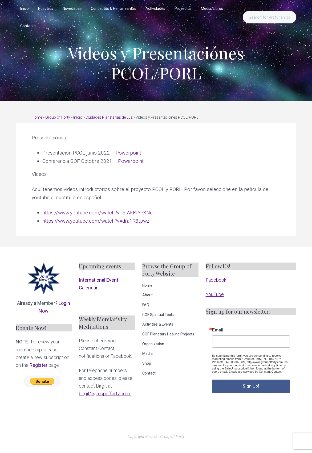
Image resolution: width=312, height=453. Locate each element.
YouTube (215, 294)
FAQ (145, 305)
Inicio (77, 117)
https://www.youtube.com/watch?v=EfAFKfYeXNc (97, 213)
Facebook (216, 280)
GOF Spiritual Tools (158, 315)
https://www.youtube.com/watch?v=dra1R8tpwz (95, 221)
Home (37, 117)
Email (218, 330)
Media (147, 353)
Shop (146, 363)
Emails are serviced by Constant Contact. (255, 371)
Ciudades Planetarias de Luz (109, 117)
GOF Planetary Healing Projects (168, 334)
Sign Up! (251, 386)
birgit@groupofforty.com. (105, 393)
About (147, 295)
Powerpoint (128, 153)
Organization (153, 344)
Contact (149, 373)
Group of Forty (57, 117)
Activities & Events (157, 324)
